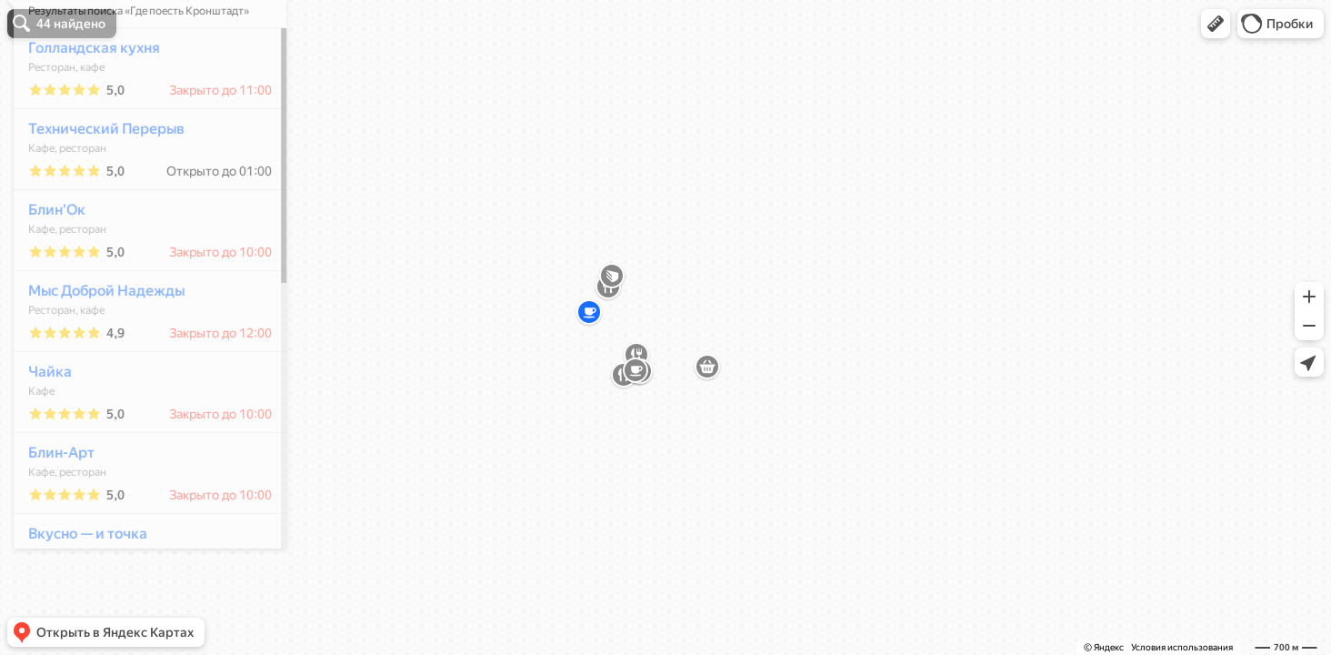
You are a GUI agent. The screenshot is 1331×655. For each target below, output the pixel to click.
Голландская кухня (84, 101)
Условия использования (1182, 647)
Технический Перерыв (96, 182)
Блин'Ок (46, 263)
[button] (1215, 23)
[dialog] (140, 324)
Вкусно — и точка (77, 587)
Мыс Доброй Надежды (96, 344)
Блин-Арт (51, 506)
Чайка (40, 425)
